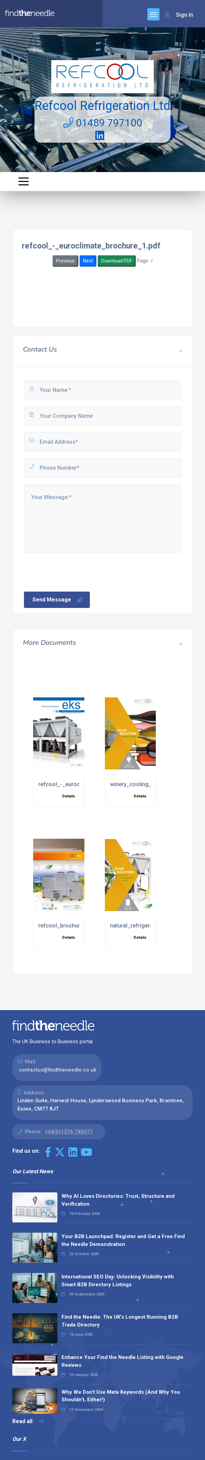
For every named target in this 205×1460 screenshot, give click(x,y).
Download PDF (116, 261)
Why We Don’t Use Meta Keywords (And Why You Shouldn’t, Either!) (121, 1396)
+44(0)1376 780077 (69, 1132)
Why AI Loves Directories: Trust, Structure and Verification (118, 1200)
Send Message (57, 599)
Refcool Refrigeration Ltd (102, 106)
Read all (27, 1421)
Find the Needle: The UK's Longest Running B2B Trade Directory (120, 1321)
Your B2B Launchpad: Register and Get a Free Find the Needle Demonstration (123, 1240)
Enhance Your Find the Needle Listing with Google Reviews (122, 1361)
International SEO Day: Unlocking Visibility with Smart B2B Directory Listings (118, 1281)
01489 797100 (102, 123)
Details (68, 796)
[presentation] (75, 571)
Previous (65, 261)
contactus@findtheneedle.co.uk (57, 1070)
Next (88, 261)
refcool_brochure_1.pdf (68, 925)
